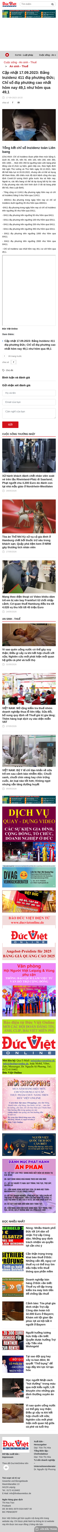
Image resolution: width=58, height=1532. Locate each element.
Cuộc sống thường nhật (18, 434)
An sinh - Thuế (19, 66)
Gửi (10, 424)
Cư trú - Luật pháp (24, 55)
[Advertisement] (29, 35)
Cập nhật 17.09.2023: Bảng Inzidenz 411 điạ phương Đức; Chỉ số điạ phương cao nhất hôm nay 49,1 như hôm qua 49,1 (29, 345)
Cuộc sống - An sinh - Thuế (20, 62)
